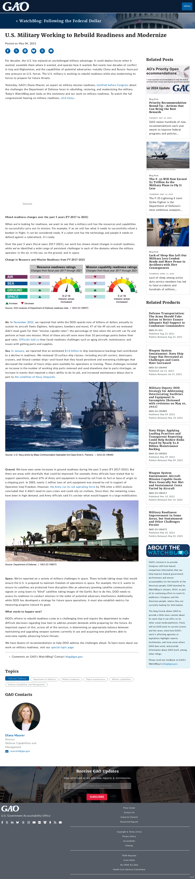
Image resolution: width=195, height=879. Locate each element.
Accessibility (129, 841)
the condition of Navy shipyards (35, 377)
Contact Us (129, 812)
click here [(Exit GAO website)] (67, 98)
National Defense (17, 678)
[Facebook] (9, 51)
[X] (18, 51)
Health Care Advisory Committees (129, 869)
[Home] (32, 811)
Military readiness (70, 679)
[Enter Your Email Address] (97, 786)
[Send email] (52, 51)
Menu (187, 6)
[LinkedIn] (26, 51)
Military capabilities (121, 679)
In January (17, 351)
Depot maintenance (95, 679)
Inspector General (129, 817)
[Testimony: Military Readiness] (72, 152)
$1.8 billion (72, 351)
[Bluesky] (35, 51)
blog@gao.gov (73, 656)
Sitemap (129, 846)
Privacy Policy (129, 836)
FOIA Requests (129, 856)
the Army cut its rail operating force (72, 487)
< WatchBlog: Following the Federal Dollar (58, 21)
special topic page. (62, 647)
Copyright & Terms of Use (129, 832)
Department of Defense (44, 679)
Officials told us (29, 339)
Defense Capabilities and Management (26, 685)
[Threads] (44, 51)
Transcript (27, 204)
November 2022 (23, 322)
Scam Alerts (129, 860)
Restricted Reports (129, 822)
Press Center (129, 808)
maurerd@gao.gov (20, 751)
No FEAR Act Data (129, 865)
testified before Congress (112, 85)
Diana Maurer (15, 735)
